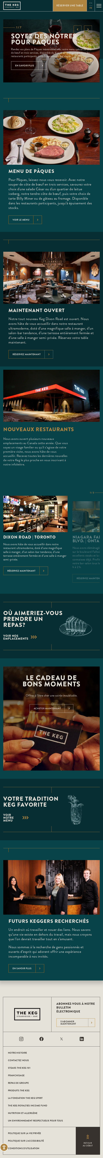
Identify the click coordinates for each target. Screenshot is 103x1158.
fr (90, 8)
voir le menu (27, 220)
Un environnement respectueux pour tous (35, 1120)
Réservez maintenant (33, 354)
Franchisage (16, 1075)
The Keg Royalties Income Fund (27, 1105)
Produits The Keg (18, 1090)
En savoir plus (28, 968)
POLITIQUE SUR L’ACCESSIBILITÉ (26, 1141)
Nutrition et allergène (22, 1113)
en (90, 3)
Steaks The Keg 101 (19, 1068)
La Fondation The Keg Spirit (25, 1098)
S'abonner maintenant (77, 1023)
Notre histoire (17, 1052)
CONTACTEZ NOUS (18, 1060)
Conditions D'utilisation (23, 1148)
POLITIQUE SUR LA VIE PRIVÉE (24, 1133)
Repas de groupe (18, 1083)
